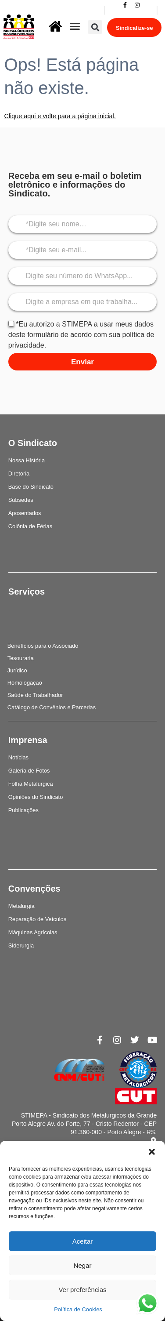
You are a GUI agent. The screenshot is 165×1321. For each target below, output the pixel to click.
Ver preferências (82, 1289)
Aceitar (82, 1241)
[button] (151, 1151)
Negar (83, 1265)
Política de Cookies (78, 1309)
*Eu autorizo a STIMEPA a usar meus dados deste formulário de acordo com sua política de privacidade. (81, 334)
